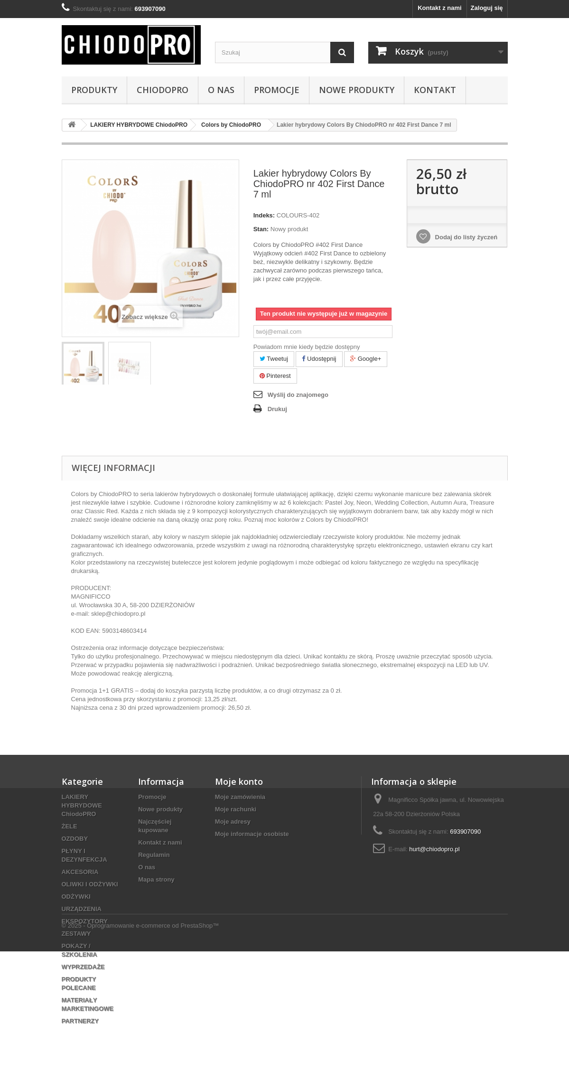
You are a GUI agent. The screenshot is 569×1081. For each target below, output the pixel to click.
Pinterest (275, 375)
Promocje (276, 89)
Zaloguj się (487, 7)
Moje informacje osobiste (252, 833)
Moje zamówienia (240, 796)
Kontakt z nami (439, 7)
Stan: (261, 229)
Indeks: (264, 215)
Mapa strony (156, 879)
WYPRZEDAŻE (83, 966)
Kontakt (435, 89)
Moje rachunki (235, 809)
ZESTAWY (76, 933)
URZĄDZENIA (82, 908)
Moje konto (239, 781)
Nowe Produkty (356, 89)
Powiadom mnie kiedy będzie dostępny (306, 346)
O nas (221, 89)
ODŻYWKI (76, 896)
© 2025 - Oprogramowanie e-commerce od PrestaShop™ (140, 1055)
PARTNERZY (80, 1021)
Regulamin (153, 854)
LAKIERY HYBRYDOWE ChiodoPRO (82, 805)
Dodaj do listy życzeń (465, 237)
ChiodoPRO (162, 89)
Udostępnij (319, 358)
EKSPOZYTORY (85, 921)
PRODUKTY (94, 89)
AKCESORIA (80, 871)
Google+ (365, 358)
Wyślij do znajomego (298, 394)
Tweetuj (274, 358)
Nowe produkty (160, 809)
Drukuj (277, 409)
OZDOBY (75, 838)
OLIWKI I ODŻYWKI (90, 884)
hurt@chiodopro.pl (434, 849)
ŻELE (69, 826)
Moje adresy (233, 821)
